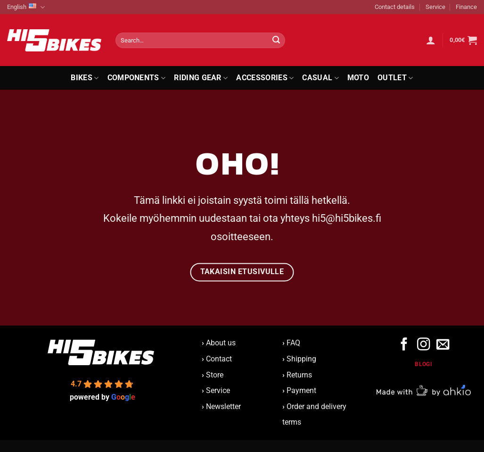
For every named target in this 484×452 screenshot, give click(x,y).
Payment (301, 390)
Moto (358, 77)
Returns (299, 374)
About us (219, 342)
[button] (430, 40)
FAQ (293, 342)
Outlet (395, 78)
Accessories (265, 78)
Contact (219, 358)
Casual (320, 78)
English (26, 7)
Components (136, 78)
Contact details (395, 6)
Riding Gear (201, 78)
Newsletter (221, 406)
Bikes (84, 78)
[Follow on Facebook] (404, 345)
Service (435, 6)
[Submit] (276, 41)
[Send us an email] (442, 345)
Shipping (301, 358)
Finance (466, 6)
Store (214, 374)
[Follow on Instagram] (423, 345)
